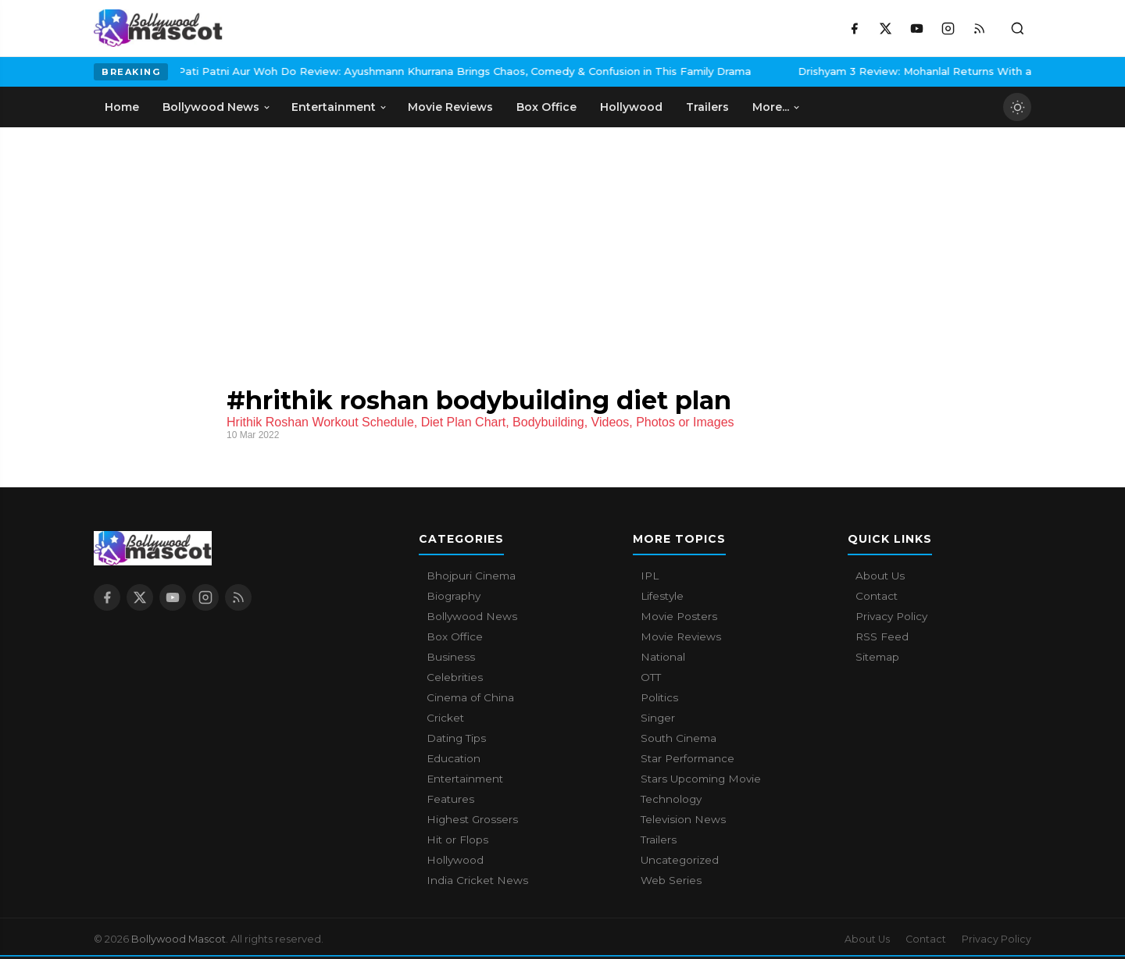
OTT (651, 677)
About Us (880, 575)
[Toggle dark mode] (1017, 107)
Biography (453, 596)
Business (451, 657)
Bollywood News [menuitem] (216, 107)
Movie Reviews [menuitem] (450, 107)
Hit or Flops (457, 839)
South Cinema (678, 738)
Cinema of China (470, 697)
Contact (876, 596)
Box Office (455, 636)
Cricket (445, 717)
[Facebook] (854, 28)
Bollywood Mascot (178, 938)
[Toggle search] (1017, 28)
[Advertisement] (562, 244)
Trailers (659, 839)
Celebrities (455, 677)
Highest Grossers (472, 819)
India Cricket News (477, 880)
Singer (658, 717)
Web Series (671, 880)
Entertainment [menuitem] (339, 107)
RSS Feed (882, 636)
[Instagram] (947, 28)
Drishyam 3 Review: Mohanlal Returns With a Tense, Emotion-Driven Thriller (908, 71)
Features (450, 799)
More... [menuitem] (776, 107)
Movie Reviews (681, 636)
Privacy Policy (891, 616)
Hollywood (455, 860)
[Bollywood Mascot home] (158, 28)
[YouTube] (916, 28)
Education (453, 758)
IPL (650, 575)
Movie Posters (679, 616)
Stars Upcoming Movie (701, 778)
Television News (683, 819)
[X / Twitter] (885, 28)
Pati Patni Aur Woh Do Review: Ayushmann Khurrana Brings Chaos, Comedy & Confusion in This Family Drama (376, 71)
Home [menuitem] (122, 107)
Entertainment (465, 778)
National (663, 657)
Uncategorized (680, 860)
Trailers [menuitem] (707, 107)
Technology (671, 799)
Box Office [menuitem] (546, 107)
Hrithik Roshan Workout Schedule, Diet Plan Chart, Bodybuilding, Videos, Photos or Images (480, 422)
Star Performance (687, 758)
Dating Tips (456, 738)
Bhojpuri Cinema (471, 575)
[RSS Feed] (979, 28)
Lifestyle (662, 596)
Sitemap (877, 657)
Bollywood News (472, 616)
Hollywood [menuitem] (631, 107)
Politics (659, 697)
